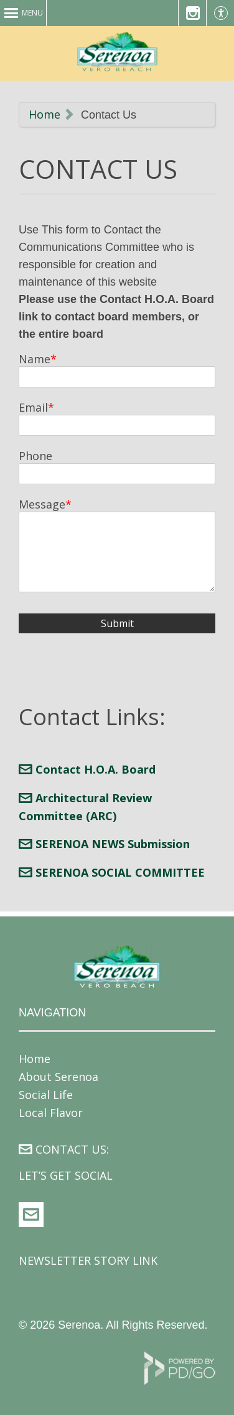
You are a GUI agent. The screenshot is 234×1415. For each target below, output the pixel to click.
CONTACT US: (72, 1149)
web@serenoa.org (31, 1214)
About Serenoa (58, 1076)
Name (34, 358)
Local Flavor (51, 1112)
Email (33, 407)
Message (42, 504)
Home (44, 114)
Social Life (46, 1094)
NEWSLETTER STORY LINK (88, 1260)
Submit (117, 623)
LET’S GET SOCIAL (66, 1175)
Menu (32, 12)
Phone (35, 455)
